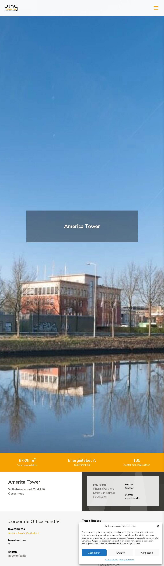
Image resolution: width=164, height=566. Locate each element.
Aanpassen (147, 552)
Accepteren (94, 552)
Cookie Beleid (111, 560)
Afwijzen (120, 552)
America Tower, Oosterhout (25, 533)
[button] (157, 526)
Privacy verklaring (126, 560)
